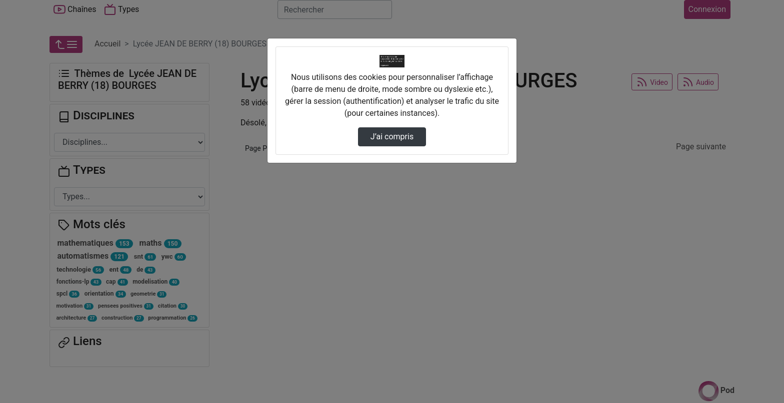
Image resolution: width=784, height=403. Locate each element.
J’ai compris (392, 136)
